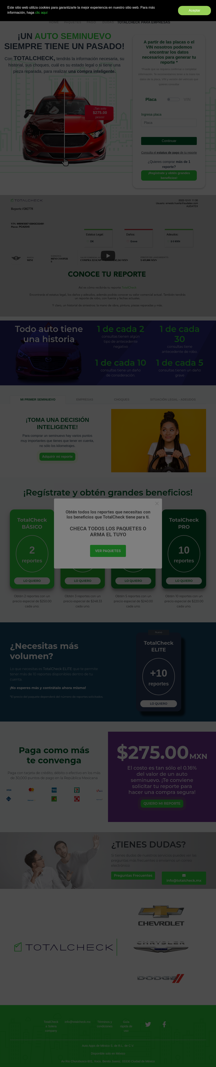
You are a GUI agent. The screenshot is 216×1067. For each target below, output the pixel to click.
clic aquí (41, 12)
